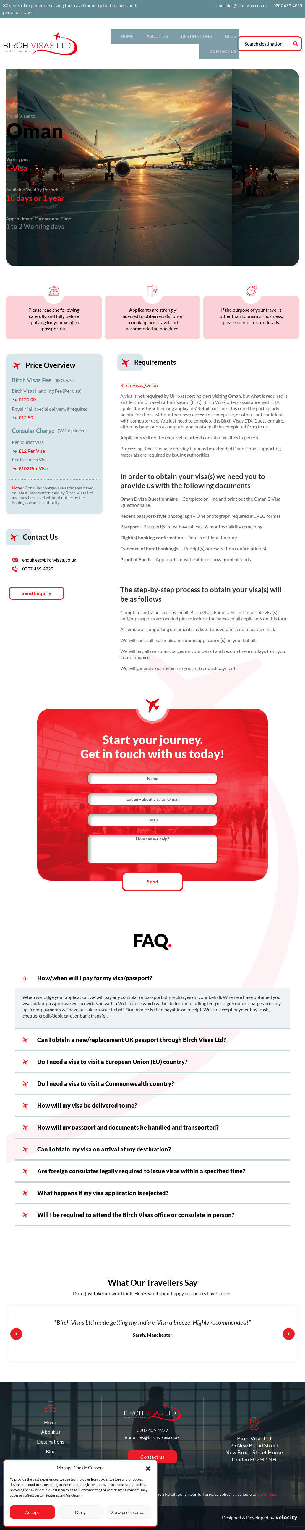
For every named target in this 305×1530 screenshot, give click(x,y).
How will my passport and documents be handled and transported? (128, 1124)
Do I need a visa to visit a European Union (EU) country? (112, 1058)
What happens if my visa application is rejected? (102, 1190)
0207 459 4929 (286, 5)
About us (139, 37)
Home (116, 37)
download (266, 1494)
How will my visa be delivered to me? (87, 1102)
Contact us (223, 37)
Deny (80, 1512)
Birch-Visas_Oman (139, 373)
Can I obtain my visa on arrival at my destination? (104, 1146)
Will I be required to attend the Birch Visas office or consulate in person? (135, 1212)
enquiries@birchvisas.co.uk (238, 5)
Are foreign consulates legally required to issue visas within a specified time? (141, 1168)
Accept (32, 1512)
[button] (148, 1468)
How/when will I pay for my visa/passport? (94, 975)
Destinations (171, 37)
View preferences (128, 1512)
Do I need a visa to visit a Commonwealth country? (105, 1080)
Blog (198, 37)
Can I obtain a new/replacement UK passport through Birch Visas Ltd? (131, 1037)
